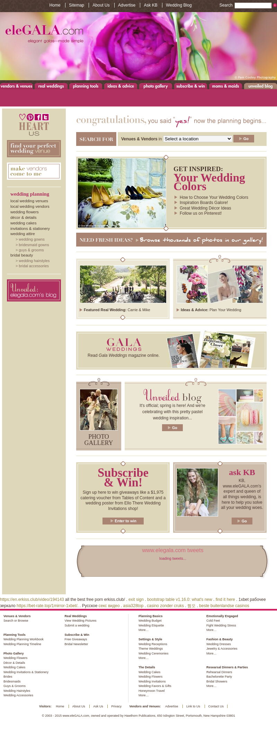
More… (143, 630)
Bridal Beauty (21, 255)
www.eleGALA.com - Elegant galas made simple (138, 46)
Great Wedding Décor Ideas (205, 208)
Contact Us (216, 706)
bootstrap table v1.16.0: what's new (179, 599)
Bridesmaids (12, 681)
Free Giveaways (75, 639)
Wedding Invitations (152, 681)
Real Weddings (51, 86)
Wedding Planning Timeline (22, 644)
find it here (225, 599)
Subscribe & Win (191, 86)
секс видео (109, 605)
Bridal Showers (216, 681)
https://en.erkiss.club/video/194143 (32, 599)
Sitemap (76, 5)
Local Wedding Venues (29, 201)
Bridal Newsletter (76, 644)
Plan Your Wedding (225, 310)
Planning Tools (85, 86)
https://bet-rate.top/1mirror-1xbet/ (47, 605)
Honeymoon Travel (151, 691)
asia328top (133, 605)
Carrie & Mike (138, 310)
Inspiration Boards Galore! (204, 202)
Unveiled (260, 86)
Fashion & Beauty (219, 639)
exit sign (136, 599)
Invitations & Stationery (30, 228)
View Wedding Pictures (80, 620)
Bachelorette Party (219, 676)
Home (55, 5)
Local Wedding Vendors (30, 206)
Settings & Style (150, 639)
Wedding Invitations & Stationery (25, 672)
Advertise (126, 5)
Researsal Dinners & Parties (227, 667)
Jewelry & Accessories (222, 648)
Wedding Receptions (152, 644)
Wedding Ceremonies (153, 653)
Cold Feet (213, 620)
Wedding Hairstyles (34, 261)
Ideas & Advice (120, 86)
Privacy (116, 706)
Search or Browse (15, 620)
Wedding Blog (179, 5)
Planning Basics (150, 616)
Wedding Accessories (18, 695)
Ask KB (150, 5)
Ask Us (98, 706)
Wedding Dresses (218, 644)
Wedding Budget (149, 620)
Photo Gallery (155, 86)
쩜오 (191, 605)
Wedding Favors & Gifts (154, 686)
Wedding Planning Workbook (23, 639)
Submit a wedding (76, 625)
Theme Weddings (150, 648)
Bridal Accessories (34, 266)
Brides (7, 676)
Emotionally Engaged (222, 616)
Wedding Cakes (23, 223)
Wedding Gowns (32, 239)
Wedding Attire (22, 234)
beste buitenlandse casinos (224, 605)
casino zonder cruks (165, 605)
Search (246, 5)
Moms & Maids (225, 86)
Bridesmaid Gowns (34, 245)
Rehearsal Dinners (219, 672)
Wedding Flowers (24, 212)
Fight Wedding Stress (221, 625)
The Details (146, 667)
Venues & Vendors (16, 86)
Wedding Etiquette (151, 625)
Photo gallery (98, 439)
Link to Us (193, 706)
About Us (100, 5)
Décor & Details (23, 217)
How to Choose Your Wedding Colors (214, 197)
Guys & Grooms (31, 250)
